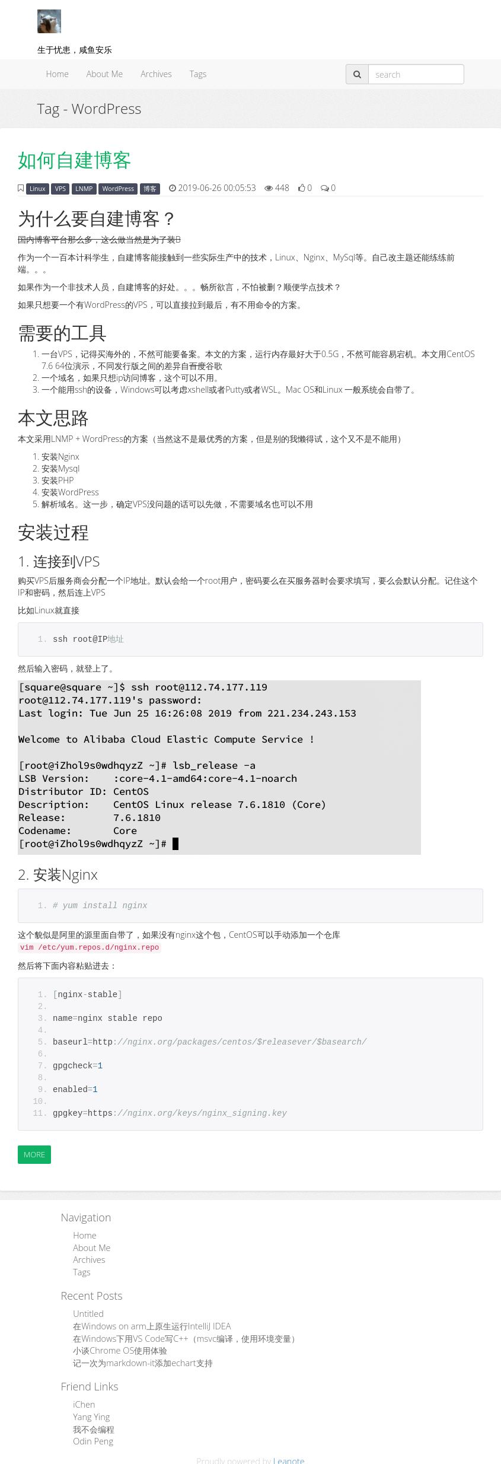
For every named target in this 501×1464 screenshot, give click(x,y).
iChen (83, 1400)
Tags (198, 73)
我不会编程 (93, 1424)
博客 (150, 188)
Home (57, 73)
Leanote (289, 1456)
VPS (60, 188)
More (34, 1154)
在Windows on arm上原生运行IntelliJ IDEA (150, 1323)
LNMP (83, 188)
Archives (156, 73)
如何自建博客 (75, 159)
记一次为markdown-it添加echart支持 (141, 1359)
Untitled (88, 1311)
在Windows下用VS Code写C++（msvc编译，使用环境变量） (184, 1335)
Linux (38, 188)
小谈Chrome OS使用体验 (119, 1347)
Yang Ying (91, 1412)
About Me (105, 73)
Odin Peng (92, 1436)
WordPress (118, 188)
